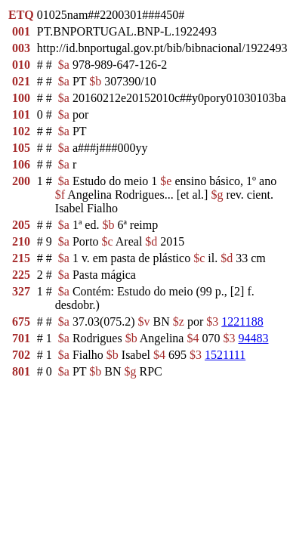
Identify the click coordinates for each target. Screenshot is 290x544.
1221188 (242, 321)
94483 (253, 338)
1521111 (225, 354)
